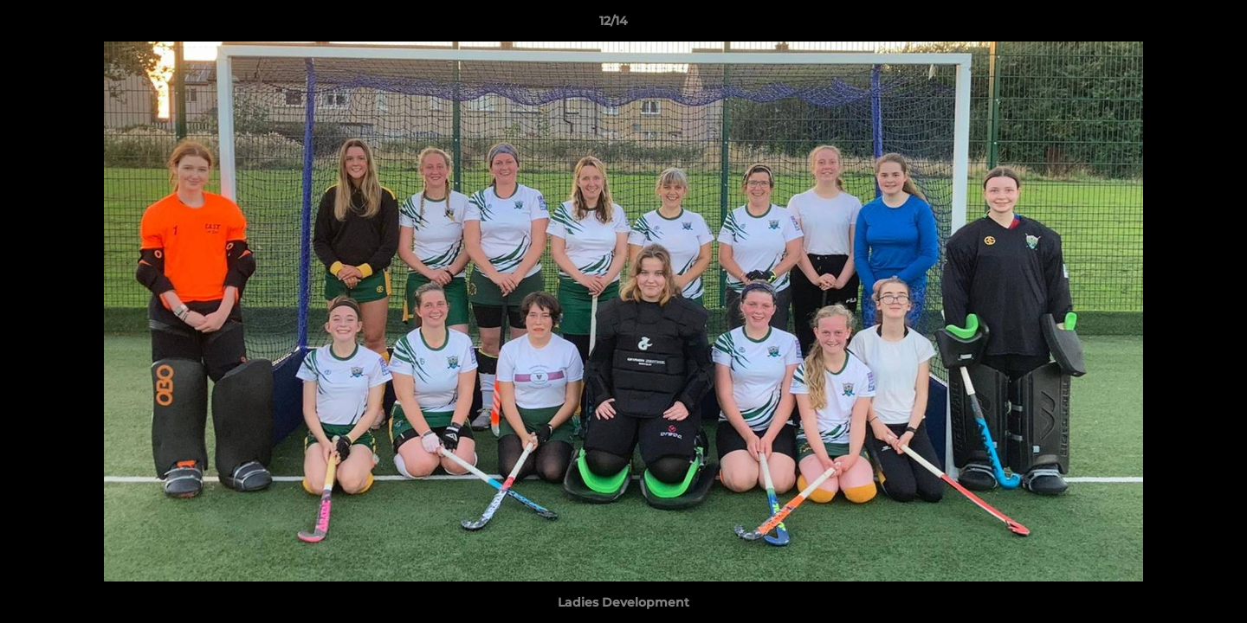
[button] (1174, 25)
